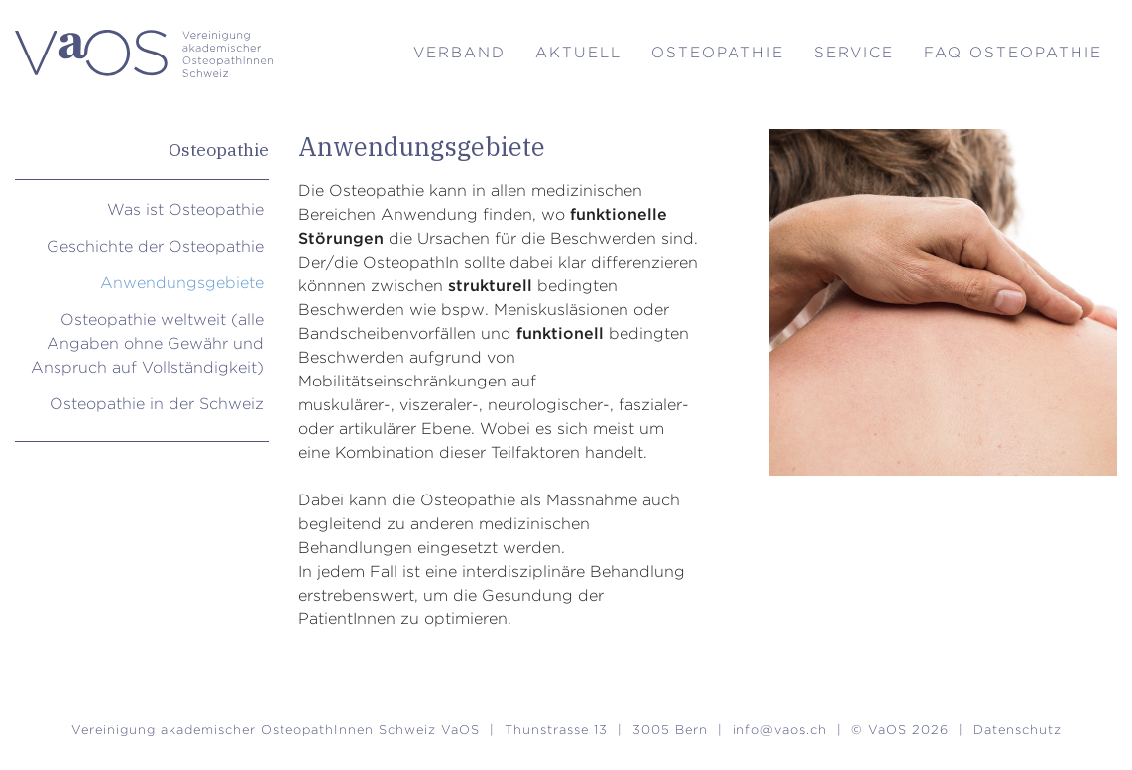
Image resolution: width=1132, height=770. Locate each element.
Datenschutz (1017, 729)
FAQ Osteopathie (1013, 52)
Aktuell (578, 52)
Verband (459, 52)
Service (854, 52)
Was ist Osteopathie (185, 209)
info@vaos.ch (780, 729)
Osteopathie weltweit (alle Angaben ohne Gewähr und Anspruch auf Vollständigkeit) (147, 343)
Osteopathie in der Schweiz (157, 403)
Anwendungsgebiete (182, 283)
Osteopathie (717, 52)
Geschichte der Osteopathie (155, 246)
